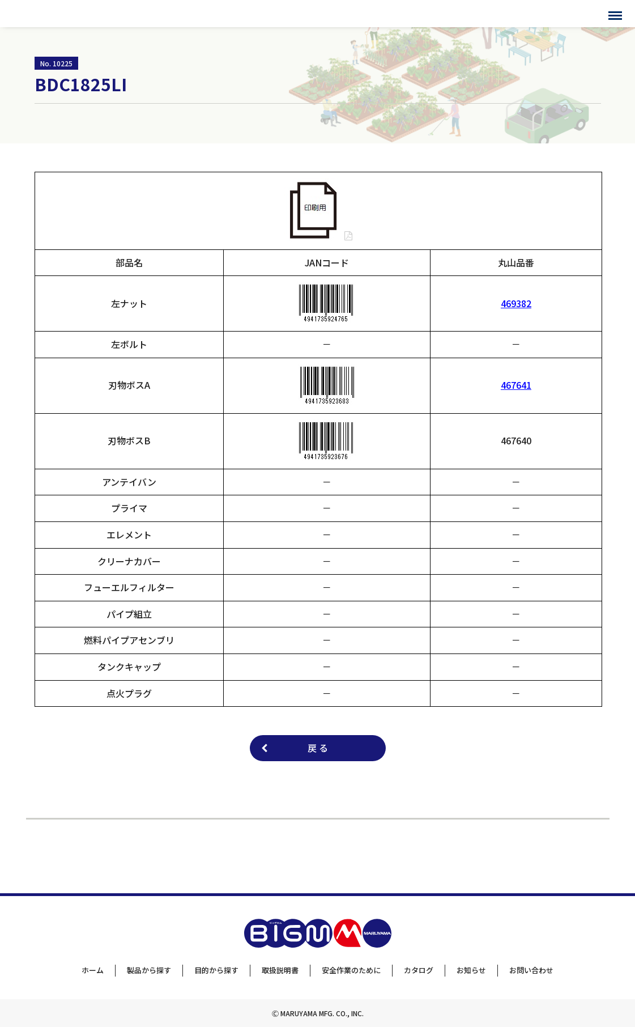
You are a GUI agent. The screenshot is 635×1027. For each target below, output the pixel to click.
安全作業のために (351, 970)
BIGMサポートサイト (55, 13)
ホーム (93, 970)
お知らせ (471, 970)
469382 (516, 303)
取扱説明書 (280, 970)
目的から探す (216, 970)
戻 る (318, 747)
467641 (516, 385)
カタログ (418, 970)
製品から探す (149, 970)
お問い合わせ (531, 970)
